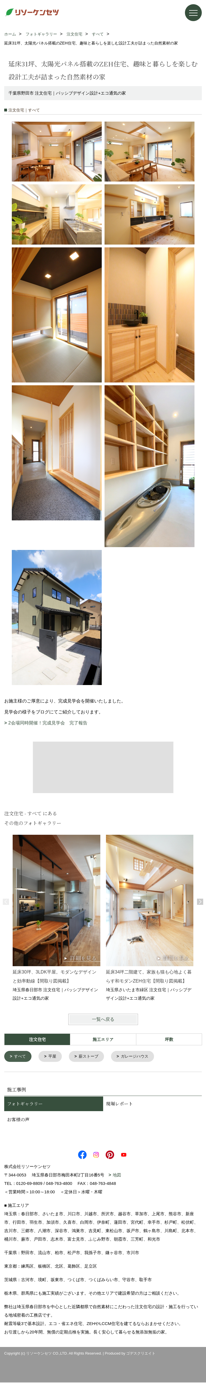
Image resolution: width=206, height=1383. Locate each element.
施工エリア (103, 1039)
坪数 (169, 1039)
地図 (117, 1175)
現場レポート (119, 1104)
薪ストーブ (91, 1056)
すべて (21, 1056)
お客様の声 (18, 1120)
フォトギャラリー (25, 1104)
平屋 (54, 1056)
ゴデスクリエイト (140, 1354)
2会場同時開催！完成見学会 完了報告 (47, 722)
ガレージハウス (139, 1056)
